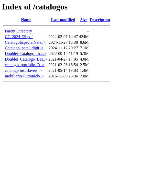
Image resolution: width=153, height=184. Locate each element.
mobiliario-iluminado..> (24, 76)
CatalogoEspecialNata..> (25, 42)
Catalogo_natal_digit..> (24, 48)
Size (84, 20)
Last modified (63, 20)
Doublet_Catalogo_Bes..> (26, 59)
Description (100, 20)
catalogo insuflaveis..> (23, 70)
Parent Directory (18, 31)
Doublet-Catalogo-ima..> (25, 53)
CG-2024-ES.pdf (19, 36)
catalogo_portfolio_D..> (25, 65)
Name (26, 20)
